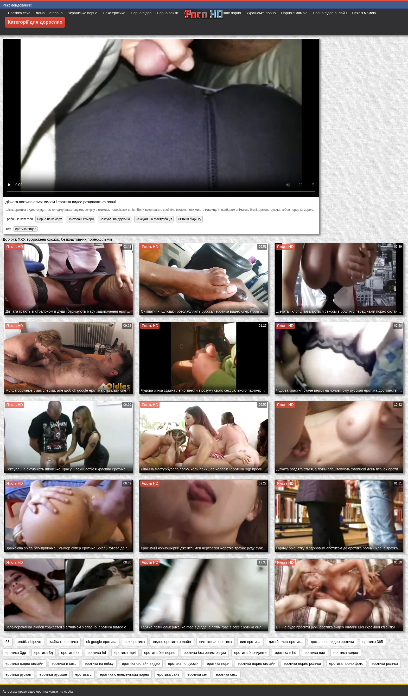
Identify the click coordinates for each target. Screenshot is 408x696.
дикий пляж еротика (286, 642)
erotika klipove (29, 642)
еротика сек (197, 674)
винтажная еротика (215, 642)
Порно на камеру (49, 219)
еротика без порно (159, 653)
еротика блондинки (250, 653)
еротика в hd (285, 653)
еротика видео (25, 229)
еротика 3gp (15, 653)
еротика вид (315, 653)
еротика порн (218, 663)
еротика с (83, 674)
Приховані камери (81, 219)
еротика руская (18, 674)
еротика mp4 (125, 653)
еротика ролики (385, 663)
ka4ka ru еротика (63, 642)
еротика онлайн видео (141, 663)
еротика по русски (183, 663)
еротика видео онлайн (24, 663)
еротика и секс (64, 663)
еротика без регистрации (205, 653)
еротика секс (226, 674)
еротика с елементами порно (124, 674)
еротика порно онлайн (256, 663)
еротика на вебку (99, 663)
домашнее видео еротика (332, 642)
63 (7, 642)
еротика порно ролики (302, 663)
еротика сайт (168, 674)
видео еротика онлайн (172, 642)
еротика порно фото (346, 663)
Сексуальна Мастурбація (154, 219)
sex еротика (135, 642)
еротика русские (53, 674)
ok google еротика (101, 642)
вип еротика (250, 642)
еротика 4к (70, 653)
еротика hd (96, 653)
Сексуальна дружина (115, 219)
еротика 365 (372, 642)
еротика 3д (43, 653)
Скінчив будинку (189, 219)
